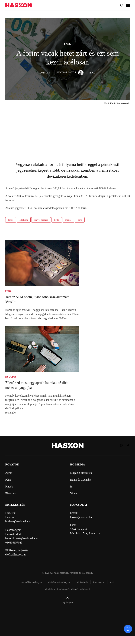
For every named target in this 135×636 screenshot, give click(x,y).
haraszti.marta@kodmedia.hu (21, 538)
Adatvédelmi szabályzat (59, 582)
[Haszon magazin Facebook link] (128, 445)
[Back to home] (18, 5)
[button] (122, 5)
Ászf (112, 582)
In (71, 486)
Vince (73, 493)
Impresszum (99, 582)
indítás (68, 219)
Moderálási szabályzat (31, 582)
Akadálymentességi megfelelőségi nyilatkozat (67, 589)
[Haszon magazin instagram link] (122, 445)
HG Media (87, 573)
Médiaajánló (82, 582)
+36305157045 (13, 542)
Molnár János (70, 72)
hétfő (56, 219)
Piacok (9, 486)
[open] (128, 629)
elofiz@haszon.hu (15, 554)
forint (10, 219)
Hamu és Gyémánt (80, 479)
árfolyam (24, 219)
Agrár (8, 472)
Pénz (8, 479)
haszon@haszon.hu (81, 517)
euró (80, 219)
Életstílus (10, 493)
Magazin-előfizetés (81, 472)
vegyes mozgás (41, 219)
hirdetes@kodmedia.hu (18, 521)
